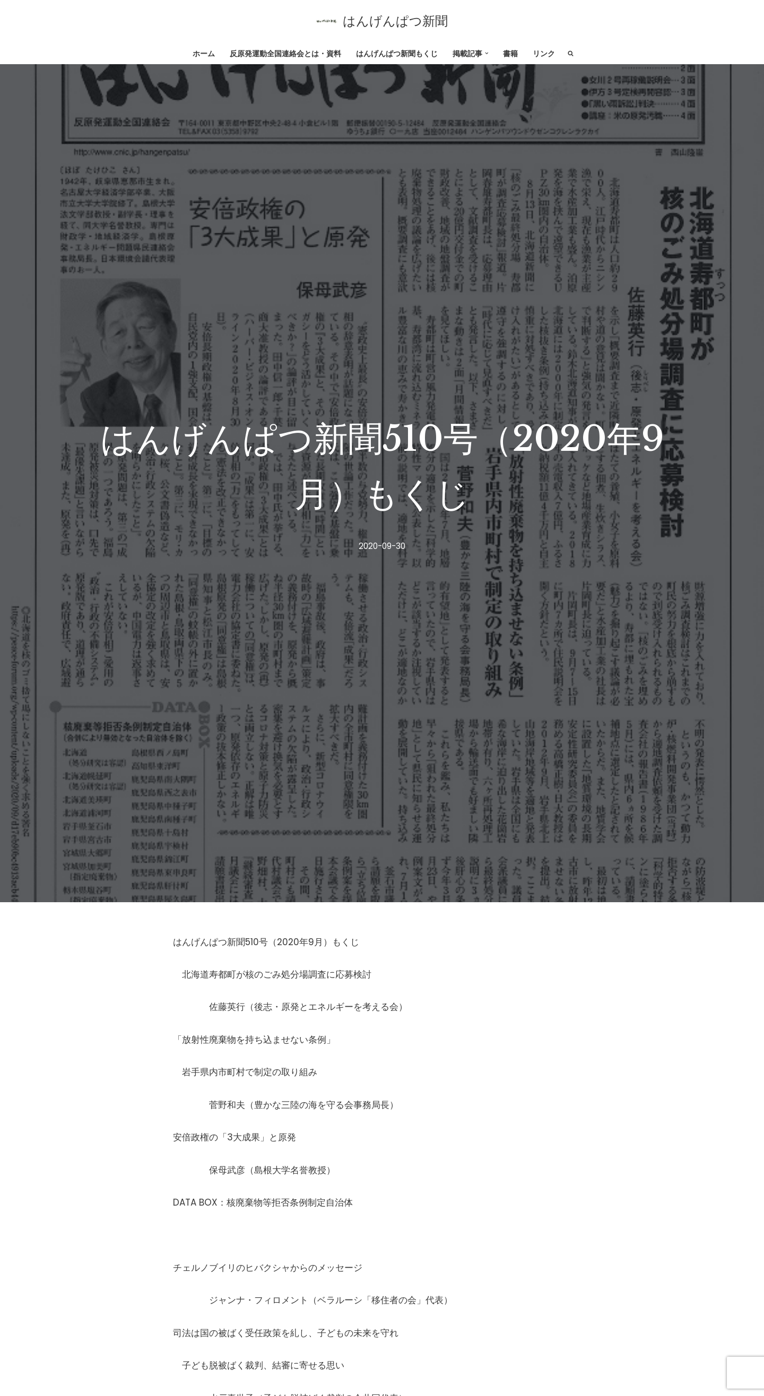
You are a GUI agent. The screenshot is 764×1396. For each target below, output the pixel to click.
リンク (544, 54)
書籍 (510, 54)
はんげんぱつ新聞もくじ (397, 54)
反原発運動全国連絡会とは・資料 (285, 54)
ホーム (204, 54)
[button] (487, 53)
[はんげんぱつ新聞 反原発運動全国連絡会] (382, 21)
